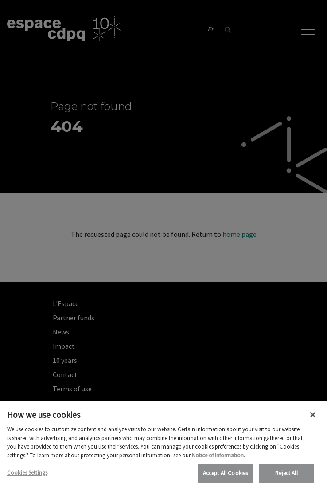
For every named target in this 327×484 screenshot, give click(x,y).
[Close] (313, 419)
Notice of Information (218, 459)
